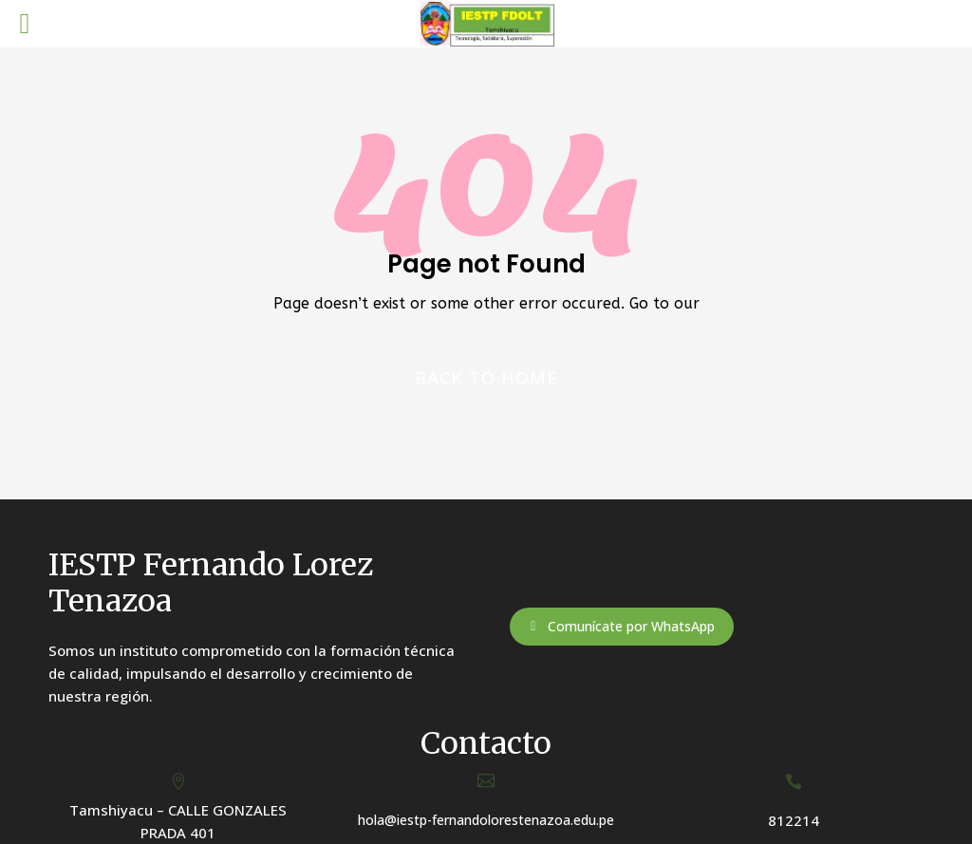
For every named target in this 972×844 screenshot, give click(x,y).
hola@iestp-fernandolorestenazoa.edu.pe (486, 820)
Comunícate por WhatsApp (631, 626)
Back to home (486, 377)
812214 (793, 820)
